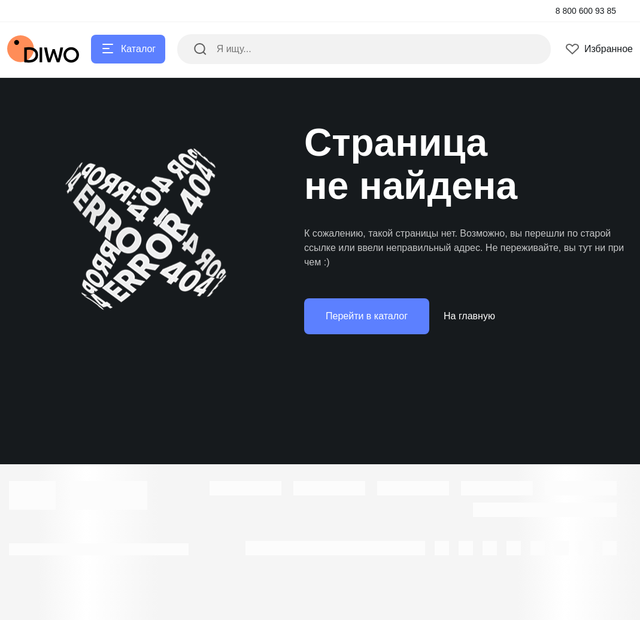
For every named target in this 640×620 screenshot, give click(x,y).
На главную (469, 316)
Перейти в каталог (367, 316)
